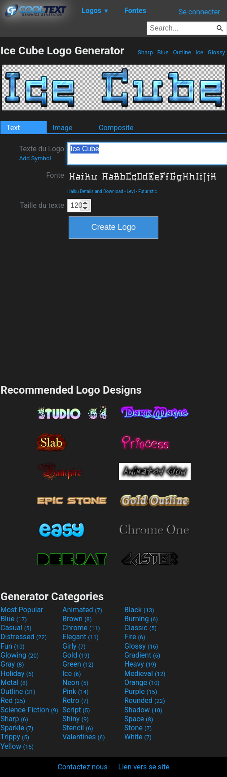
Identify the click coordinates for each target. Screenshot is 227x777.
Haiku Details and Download (95, 191)
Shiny (75, 719)
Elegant (80, 636)
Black (139, 610)
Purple (140, 691)
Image (62, 127)
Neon (75, 682)
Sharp (145, 52)
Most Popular (22, 610)
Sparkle (16, 728)
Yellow (17, 746)
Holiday (17, 673)
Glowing (19, 655)
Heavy (140, 664)
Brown (77, 619)
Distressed (23, 636)
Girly (74, 646)
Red (12, 700)
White (138, 737)
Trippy (14, 737)
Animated (82, 610)
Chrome (81, 627)
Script (76, 710)
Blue (163, 52)
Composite (116, 127)
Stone (138, 728)
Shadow (143, 710)
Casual (15, 627)
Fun (12, 646)
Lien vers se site (144, 767)
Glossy (216, 52)
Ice (199, 52)
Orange (142, 682)
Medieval (145, 673)
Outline (181, 52)
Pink (75, 691)
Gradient (142, 655)
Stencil (77, 728)
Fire (134, 636)
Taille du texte (42, 205)
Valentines (83, 737)
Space (138, 719)
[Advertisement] (113, 310)
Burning (141, 619)
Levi (131, 191)
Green (78, 664)
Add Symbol (35, 158)
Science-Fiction (29, 710)
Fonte (55, 175)
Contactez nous (82, 767)
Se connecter (199, 12)
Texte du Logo (41, 153)
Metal (14, 682)
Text (13, 127)
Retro (75, 700)
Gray (12, 664)
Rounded (144, 700)
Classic (140, 627)
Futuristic (147, 191)
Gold (76, 655)
